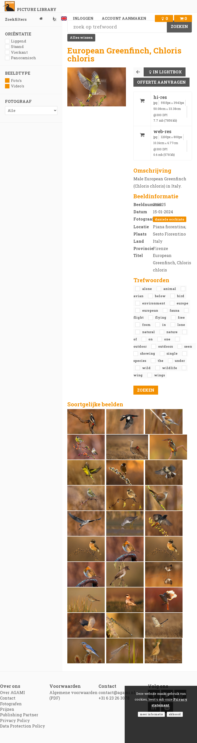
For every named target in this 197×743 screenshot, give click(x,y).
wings (159, 375)
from (146, 325)
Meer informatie (151, 714)
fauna (175, 310)
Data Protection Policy (22, 726)
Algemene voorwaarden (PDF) (73, 695)
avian (138, 296)
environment (154, 303)
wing (138, 375)
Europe (182, 303)
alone (147, 289)
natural (149, 332)
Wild (146, 368)
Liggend (15, 41)
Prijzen (7, 709)
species (140, 361)
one (167, 339)
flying (161, 317)
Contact (7, 698)
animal (170, 289)
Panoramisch (20, 57)
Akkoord (175, 714)
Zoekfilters (31, 19)
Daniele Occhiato (169, 219)
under (180, 361)
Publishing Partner (19, 714)
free (181, 317)
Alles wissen (81, 37)
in (164, 325)
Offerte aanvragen (161, 82)
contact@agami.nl (116, 692)
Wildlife (170, 368)
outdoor (140, 346)
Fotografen (11, 703)
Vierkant (16, 52)
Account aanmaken (124, 18)
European (150, 310)
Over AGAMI (12, 692)
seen (188, 346)
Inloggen (83, 18)
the (161, 361)
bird (180, 296)
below (160, 296)
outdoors (166, 346)
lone (181, 325)
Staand (14, 46)
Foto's (13, 80)
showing (148, 353)
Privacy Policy (15, 720)
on (150, 339)
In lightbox (167, 71)
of (135, 339)
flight (138, 317)
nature (172, 332)
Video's (14, 86)
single (172, 353)
